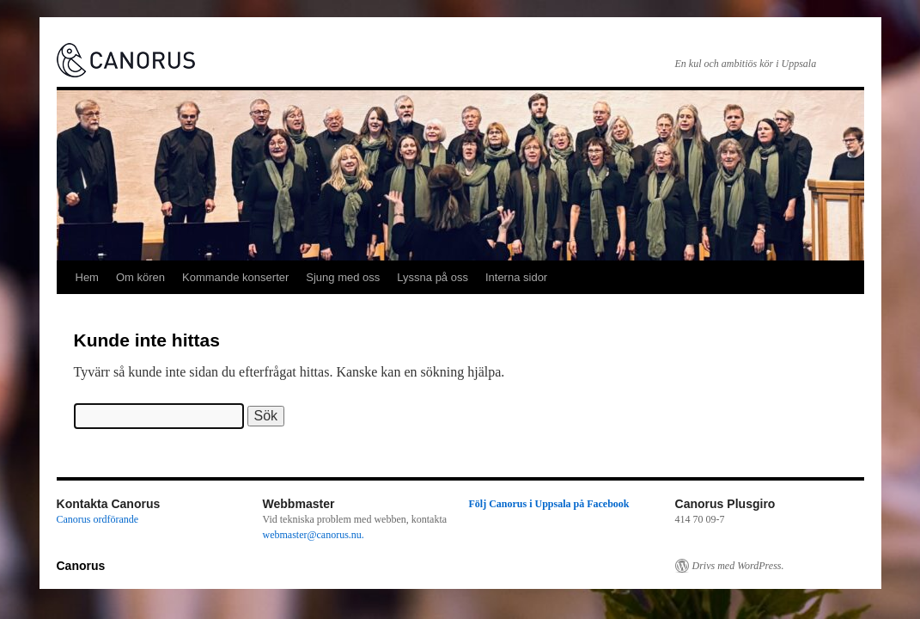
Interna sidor (516, 277)
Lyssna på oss (432, 277)
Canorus (81, 566)
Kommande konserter (235, 277)
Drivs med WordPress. (738, 566)
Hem (87, 277)
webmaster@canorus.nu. (313, 535)
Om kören (140, 277)
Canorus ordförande (98, 519)
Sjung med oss (343, 277)
